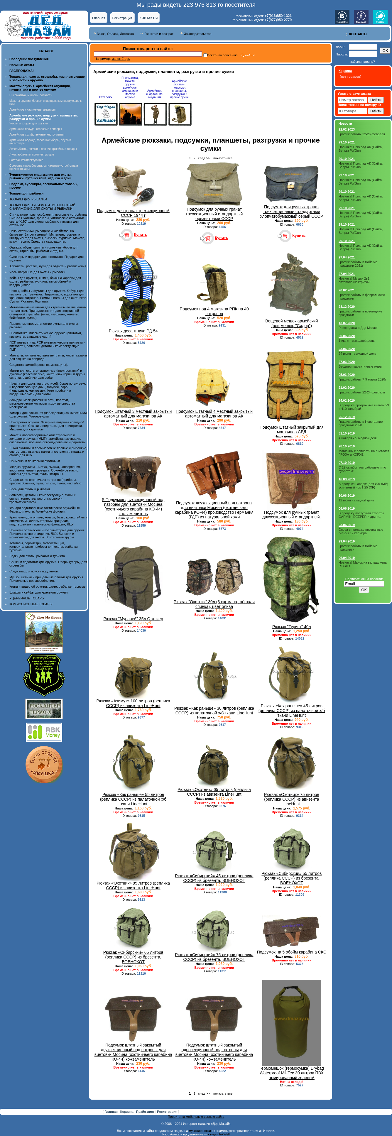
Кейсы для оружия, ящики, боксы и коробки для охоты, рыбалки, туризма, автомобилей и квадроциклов (45, 281)
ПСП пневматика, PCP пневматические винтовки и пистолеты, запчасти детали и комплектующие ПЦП (47, 346)
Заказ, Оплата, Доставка (115, 34)
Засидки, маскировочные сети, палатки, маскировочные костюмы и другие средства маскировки (42, 403)
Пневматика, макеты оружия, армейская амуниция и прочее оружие (130, 87)
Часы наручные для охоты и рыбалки (37, 272)
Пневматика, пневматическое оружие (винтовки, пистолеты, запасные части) (45, 334)
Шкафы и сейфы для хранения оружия (38, 592)
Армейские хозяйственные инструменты (36, 134)
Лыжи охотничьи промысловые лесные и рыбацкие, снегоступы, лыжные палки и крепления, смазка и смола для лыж (48, 451)
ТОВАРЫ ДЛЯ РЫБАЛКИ (28, 199)
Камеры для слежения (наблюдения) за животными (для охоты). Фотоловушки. (48, 414)
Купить (140, 234)
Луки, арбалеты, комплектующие (31, 154)
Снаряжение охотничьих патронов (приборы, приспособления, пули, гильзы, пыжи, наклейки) (45, 481)
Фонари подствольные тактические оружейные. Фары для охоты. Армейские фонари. (45, 509)
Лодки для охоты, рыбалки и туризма (37, 556)
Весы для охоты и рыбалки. (30, 489)
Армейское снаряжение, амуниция (32, 109)
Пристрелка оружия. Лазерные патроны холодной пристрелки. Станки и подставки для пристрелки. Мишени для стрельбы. (46, 425)
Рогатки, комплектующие (26, 160)
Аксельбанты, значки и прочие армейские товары (43, 149)
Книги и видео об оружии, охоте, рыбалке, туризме (47, 586)
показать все (222, 158)
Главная (98, 18)
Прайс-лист (146, 1111)
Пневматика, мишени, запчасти (30, 95)
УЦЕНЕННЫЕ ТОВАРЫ (27, 598)
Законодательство (197, 34)
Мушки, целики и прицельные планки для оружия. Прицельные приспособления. (46, 578)
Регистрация (122, 18)
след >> (204, 158)
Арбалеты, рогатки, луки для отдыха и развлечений (47, 266)
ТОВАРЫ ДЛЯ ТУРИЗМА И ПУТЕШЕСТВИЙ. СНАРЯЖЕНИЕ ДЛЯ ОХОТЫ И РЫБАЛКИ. (42, 206)
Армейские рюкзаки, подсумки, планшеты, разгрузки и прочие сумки (179, 89)
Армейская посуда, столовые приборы (35, 129)
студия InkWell (218, 1134)
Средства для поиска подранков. (34, 571)
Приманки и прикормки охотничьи (34, 461)
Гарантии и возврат (158, 34)
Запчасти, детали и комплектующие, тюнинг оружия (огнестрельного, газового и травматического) (42, 498)
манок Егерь (120, 58)
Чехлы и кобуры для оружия (28, 123)
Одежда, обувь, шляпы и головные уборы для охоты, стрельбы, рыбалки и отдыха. (43, 249)
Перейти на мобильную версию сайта (196, 1116)
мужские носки (200, 1130)
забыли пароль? (362, 61)
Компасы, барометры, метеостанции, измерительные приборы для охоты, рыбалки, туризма (44, 546)
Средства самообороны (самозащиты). (38, 364)
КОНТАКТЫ (149, 18)
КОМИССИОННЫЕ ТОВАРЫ (30, 604)
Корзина (127, 1111)
